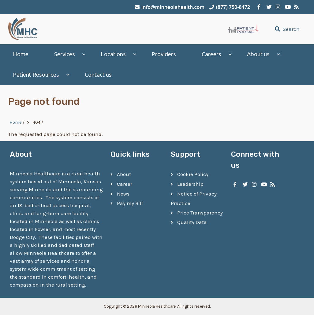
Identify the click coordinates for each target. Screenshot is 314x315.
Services (64, 54)
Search (286, 29)
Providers (163, 54)
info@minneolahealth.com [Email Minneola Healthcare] (169, 7)
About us (258, 54)
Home (20, 54)
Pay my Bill (130, 203)
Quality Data (192, 222)
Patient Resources (36, 74)
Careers (211, 54)
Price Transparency (200, 213)
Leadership (190, 184)
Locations (113, 54)
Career (124, 184)
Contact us (98, 74)
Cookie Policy (192, 174)
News (123, 194)
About (124, 174)
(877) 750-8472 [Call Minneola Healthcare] (229, 7)
